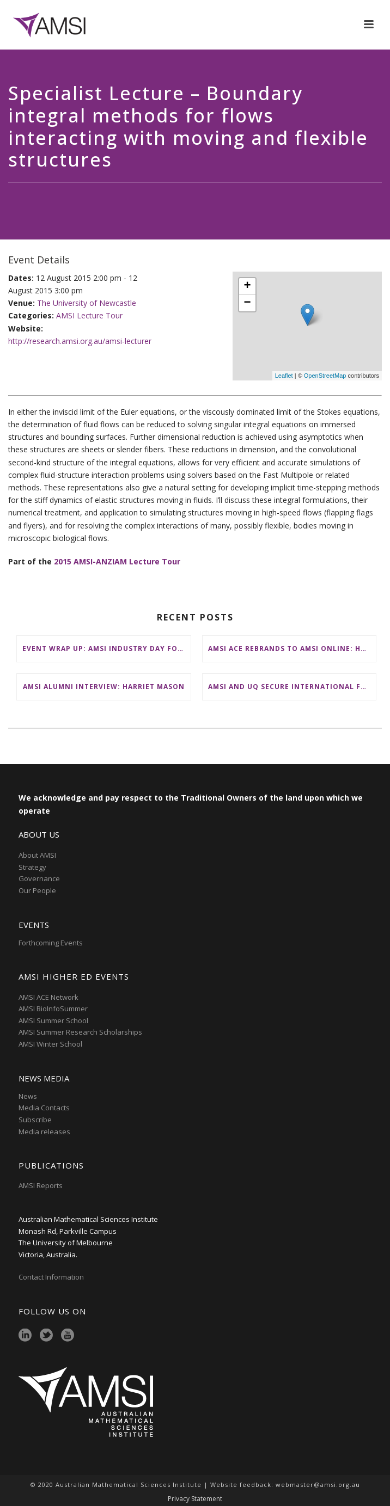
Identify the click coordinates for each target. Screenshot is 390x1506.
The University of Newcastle (86, 303)
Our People (37, 890)
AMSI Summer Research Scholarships (80, 1032)
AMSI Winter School (50, 1044)
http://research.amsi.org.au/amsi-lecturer (79, 341)
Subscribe (35, 1119)
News (28, 1096)
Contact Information (52, 1277)
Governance (39, 878)
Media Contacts (44, 1107)
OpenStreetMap (325, 375)
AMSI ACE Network (48, 997)
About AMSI (37, 855)
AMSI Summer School (53, 1020)
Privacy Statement (195, 1499)
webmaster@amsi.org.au (318, 1484)
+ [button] (247, 286)
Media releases (44, 1131)
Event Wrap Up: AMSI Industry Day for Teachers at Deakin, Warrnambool (106, 648)
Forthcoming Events (51, 943)
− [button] (247, 303)
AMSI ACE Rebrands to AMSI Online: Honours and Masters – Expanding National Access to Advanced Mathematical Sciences (292, 648)
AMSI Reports (41, 1185)
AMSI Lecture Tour (89, 315)
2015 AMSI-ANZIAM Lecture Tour (117, 561)
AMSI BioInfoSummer (53, 1008)
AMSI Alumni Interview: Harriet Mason (104, 686)
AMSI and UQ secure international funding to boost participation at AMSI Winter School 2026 (292, 686)
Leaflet (284, 375)
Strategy (32, 867)
